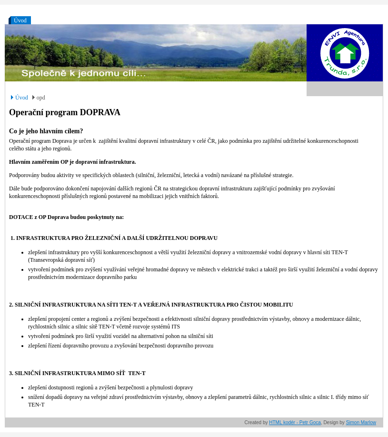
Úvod (20, 20)
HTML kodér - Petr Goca (295, 422)
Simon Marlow (361, 422)
